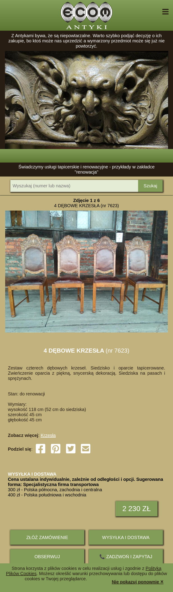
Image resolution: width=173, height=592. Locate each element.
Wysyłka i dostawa (125, 537)
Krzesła (48, 435)
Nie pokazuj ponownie (138, 581)
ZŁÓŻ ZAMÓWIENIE (47, 537)
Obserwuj (47, 556)
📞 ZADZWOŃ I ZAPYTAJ (125, 556)
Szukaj (150, 185)
